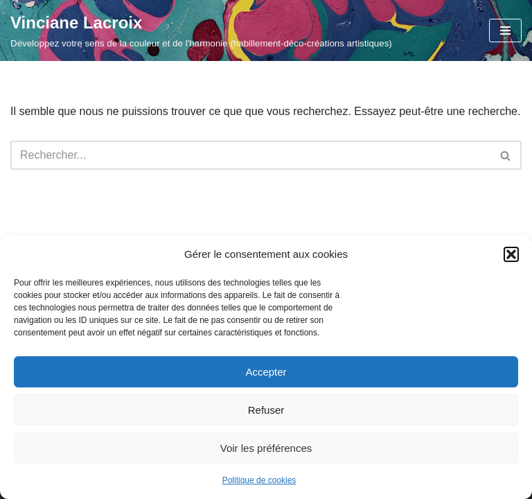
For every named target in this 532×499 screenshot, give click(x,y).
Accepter (265, 372)
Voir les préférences (266, 448)
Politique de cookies (259, 480)
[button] (511, 254)
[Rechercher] (250, 155)
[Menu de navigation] (505, 30)
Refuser (266, 410)
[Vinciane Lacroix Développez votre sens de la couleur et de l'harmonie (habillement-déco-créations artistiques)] (201, 30)
